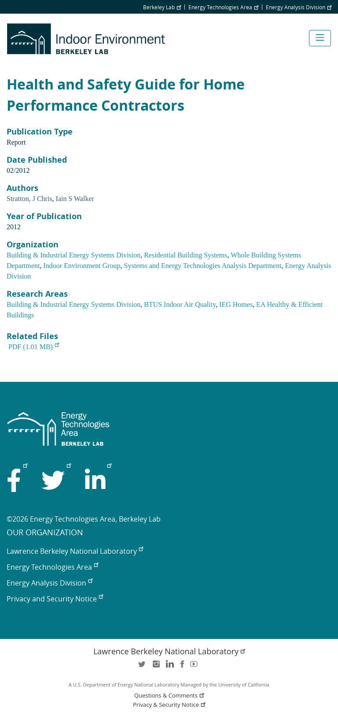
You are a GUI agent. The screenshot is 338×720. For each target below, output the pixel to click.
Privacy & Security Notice (170, 704)
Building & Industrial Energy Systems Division (73, 255)
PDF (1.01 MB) (33, 347)
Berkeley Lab (162, 7)
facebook (182, 667)
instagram (156, 667)
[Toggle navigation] (320, 38)
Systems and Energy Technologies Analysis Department (203, 265)
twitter (142, 667)
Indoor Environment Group (82, 265)
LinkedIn (169, 667)
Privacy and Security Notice (55, 599)
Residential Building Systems (185, 255)
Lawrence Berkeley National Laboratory (75, 551)
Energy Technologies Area (223, 7)
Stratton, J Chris (29, 198)
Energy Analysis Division (298, 7)
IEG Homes (236, 304)
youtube (195, 667)
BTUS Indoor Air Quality (180, 304)
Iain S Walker (75, 198)
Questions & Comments (170, 695)
